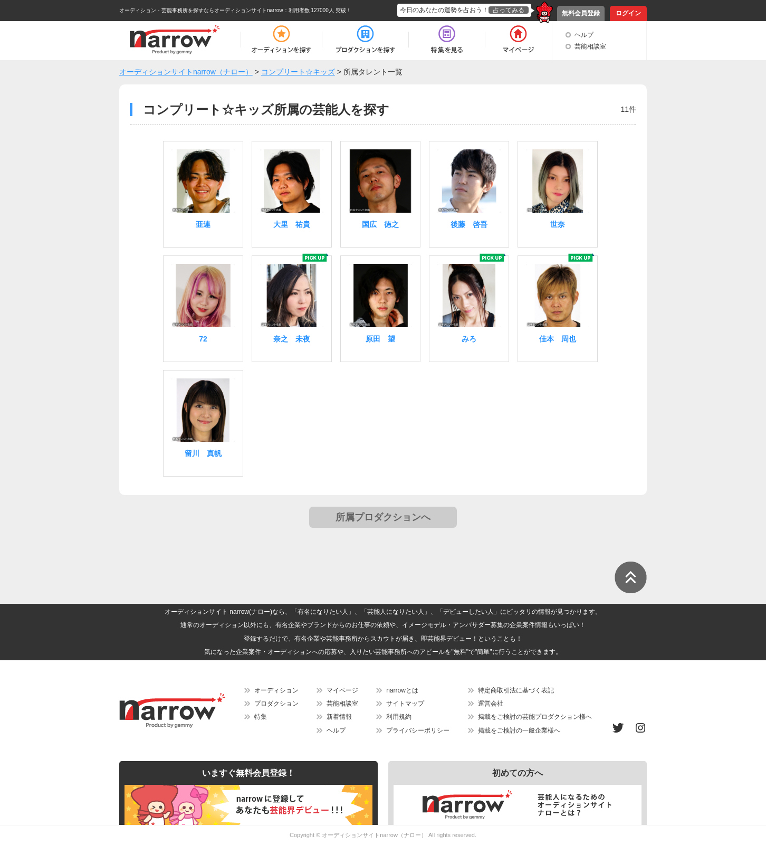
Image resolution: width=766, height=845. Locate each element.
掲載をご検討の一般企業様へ (519, 730)
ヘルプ (583, 35)
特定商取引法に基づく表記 (516, 690)
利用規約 (398, 716)
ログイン (628, 13)
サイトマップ (405, 703)
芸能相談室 (590, 46)
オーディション (276, 690)
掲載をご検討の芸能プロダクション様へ (535, 716)
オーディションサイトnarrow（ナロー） (374, 835)
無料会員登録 (581, 13)
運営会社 (490, 703)
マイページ (342, 690)
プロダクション (276, 703)
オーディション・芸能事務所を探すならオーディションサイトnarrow (201, 10)
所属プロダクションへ (383, 517)
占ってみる (508, 10)
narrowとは (402, 690)
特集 (260, 716)
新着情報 (339, 716)
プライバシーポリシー (417, 730)
